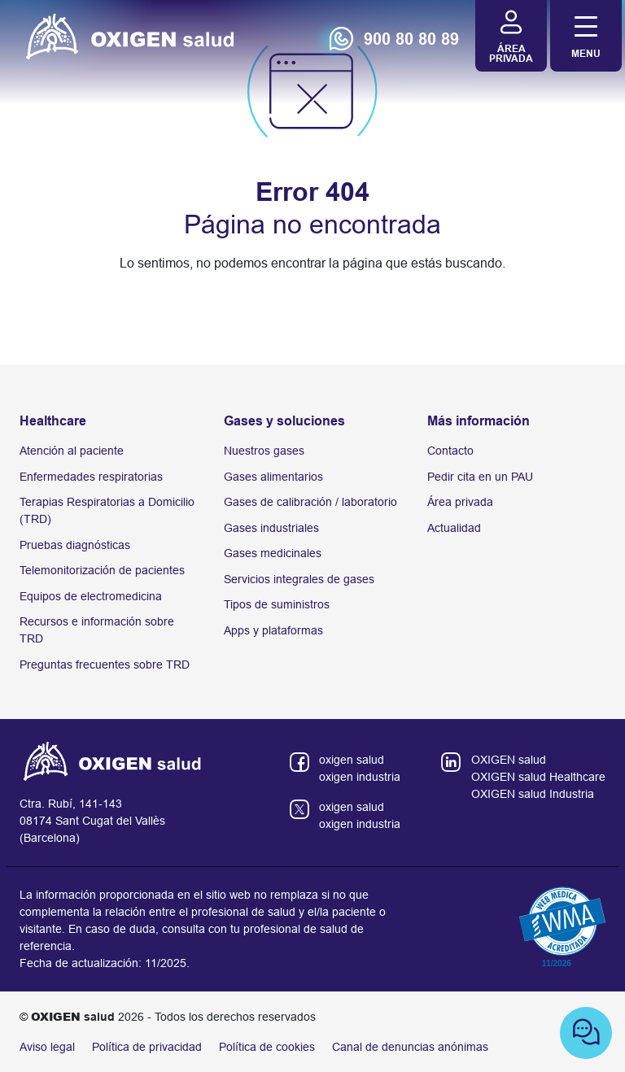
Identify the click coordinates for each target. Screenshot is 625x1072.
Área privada (460, 501)
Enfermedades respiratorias (91, 476)
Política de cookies (267, 1046)
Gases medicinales (272, 553)
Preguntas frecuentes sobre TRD (105, 664)
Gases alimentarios (273, 476)
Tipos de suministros (277, 604)
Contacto (450, 450)
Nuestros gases (264, 450)
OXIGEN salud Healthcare (538, 776)
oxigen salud (351, 759)
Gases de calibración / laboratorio (310, 501)
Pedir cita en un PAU (480, 476)
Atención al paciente (72, 450)
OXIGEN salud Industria (532, 793)
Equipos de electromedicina (91, 596)
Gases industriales (271, 527)
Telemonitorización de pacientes (102, 570)
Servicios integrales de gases (299, 579)
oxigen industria (359, 776)
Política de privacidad (147, 1046)
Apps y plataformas (273, 630)
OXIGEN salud (508, 759)
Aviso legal (47, 1046)
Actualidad (454, 527)
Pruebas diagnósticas (75, 544)
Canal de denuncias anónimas (410, 1046)
